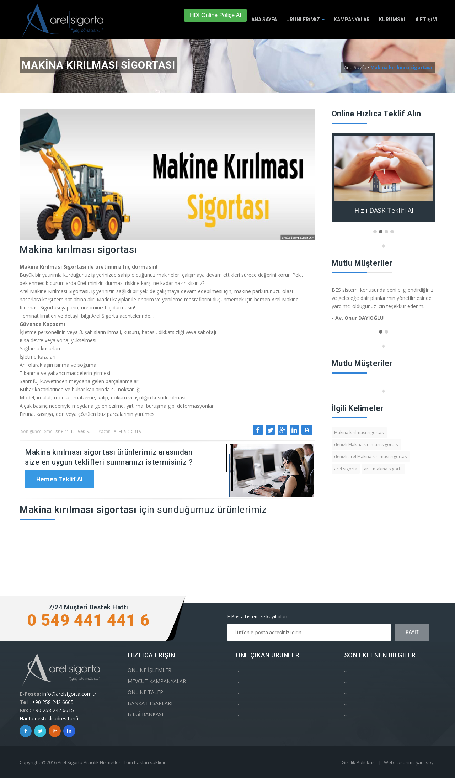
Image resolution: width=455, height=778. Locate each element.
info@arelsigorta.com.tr (69, 693)
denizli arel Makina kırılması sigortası (371, 457)
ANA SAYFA (264, 19)
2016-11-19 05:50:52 (73, 431)
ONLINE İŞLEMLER (149, 670)
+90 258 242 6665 (53, 702)
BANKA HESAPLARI (150, 703)
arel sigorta (345, 469)
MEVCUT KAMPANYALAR (157, 681)
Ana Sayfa (355, 67)
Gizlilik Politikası (359, 762)
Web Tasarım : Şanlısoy (409, 762)
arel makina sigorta (383, 469)
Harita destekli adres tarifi (49, 718)
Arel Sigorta (127, 431)
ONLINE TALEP (145, 692)
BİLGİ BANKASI (145, 714)
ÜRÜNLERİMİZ (305, 19)
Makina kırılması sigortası (359, 432)
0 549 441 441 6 (88, 620)
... (237, 670)
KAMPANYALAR (352, 19)
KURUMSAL (392, 19)
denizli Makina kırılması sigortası (366, 444)
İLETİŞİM (426, 19)
